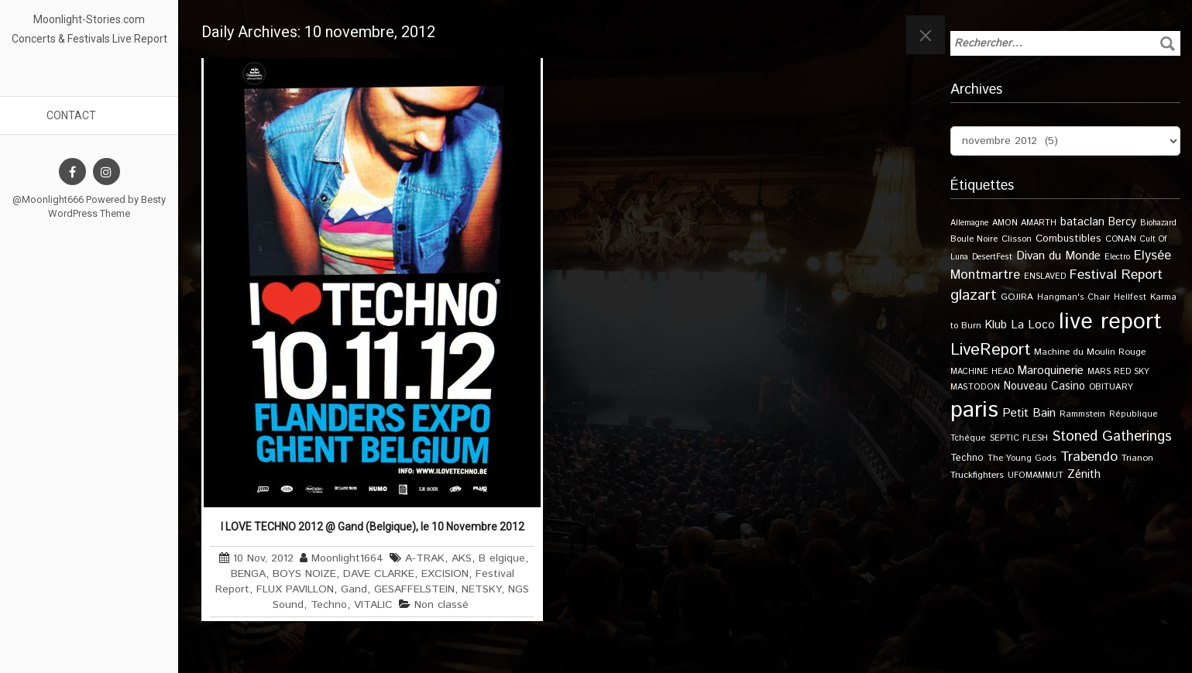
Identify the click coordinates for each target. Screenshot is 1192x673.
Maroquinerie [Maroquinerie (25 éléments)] (1051, 370)
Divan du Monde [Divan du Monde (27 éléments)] (1058, 256)
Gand (354, 589)
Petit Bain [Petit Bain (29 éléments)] (1029, 413)
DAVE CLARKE (378, 574)
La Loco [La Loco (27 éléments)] (1033, 325)
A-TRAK (425, 558)
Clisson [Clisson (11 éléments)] (1016, 239)
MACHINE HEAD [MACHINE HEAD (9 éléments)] (982, 372)
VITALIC (373, 605)
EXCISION (445, 574)
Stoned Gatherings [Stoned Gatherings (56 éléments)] (1112, 436)
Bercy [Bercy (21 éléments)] (1122, 222)
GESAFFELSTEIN (414, 589)
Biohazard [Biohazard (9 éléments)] (1158, 223)
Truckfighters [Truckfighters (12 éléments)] (977, 475)
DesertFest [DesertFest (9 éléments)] (992, 257)
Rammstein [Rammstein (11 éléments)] (1082, 414)
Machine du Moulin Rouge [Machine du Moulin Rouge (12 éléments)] (1090, 352)
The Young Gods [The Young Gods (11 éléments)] (1022, 458)
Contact (71, 115)
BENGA (248, 574)
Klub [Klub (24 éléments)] (996, 325)
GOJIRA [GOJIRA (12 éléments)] (1017, 297)
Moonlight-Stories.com (89, 19)
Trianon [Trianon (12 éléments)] (1137, 458)
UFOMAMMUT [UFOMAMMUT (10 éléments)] (1035, 475)
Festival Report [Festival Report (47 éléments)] (1116, 275)
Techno (329, 605)
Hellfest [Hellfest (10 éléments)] (1130, 297)
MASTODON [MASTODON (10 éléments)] (975, 387)
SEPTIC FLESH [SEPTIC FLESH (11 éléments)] (1019, 438)
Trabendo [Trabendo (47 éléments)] (1089, 457)
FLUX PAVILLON (295, 589)
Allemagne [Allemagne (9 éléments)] (969, 223)
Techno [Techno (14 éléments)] (967, 458)
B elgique (502, 558)
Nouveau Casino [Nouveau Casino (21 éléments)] (1044, 386)
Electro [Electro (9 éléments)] (1117, 257)
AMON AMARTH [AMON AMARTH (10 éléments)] (1024, 223)
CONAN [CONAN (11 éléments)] (1120, 239)
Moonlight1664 (347, 558)
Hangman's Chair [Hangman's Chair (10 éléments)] (1073, 297)
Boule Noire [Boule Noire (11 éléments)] (974, 239)
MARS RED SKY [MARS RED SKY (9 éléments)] (1118, 372)
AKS (462, 558)
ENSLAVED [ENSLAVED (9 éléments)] (1045, 276)
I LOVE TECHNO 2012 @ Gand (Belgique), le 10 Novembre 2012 (372, 526)
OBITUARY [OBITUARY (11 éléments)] (1111, 386)
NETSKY (481, 589)
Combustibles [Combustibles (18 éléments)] (1068, 238)
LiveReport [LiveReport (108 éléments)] (990, 350)
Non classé (441, 605)
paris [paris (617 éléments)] (974, 410)
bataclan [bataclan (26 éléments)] (1082, 222)
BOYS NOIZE (304, 574)
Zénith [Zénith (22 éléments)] (1084, 474)
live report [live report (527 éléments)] (1110, 322)
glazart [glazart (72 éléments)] (973, 295)
